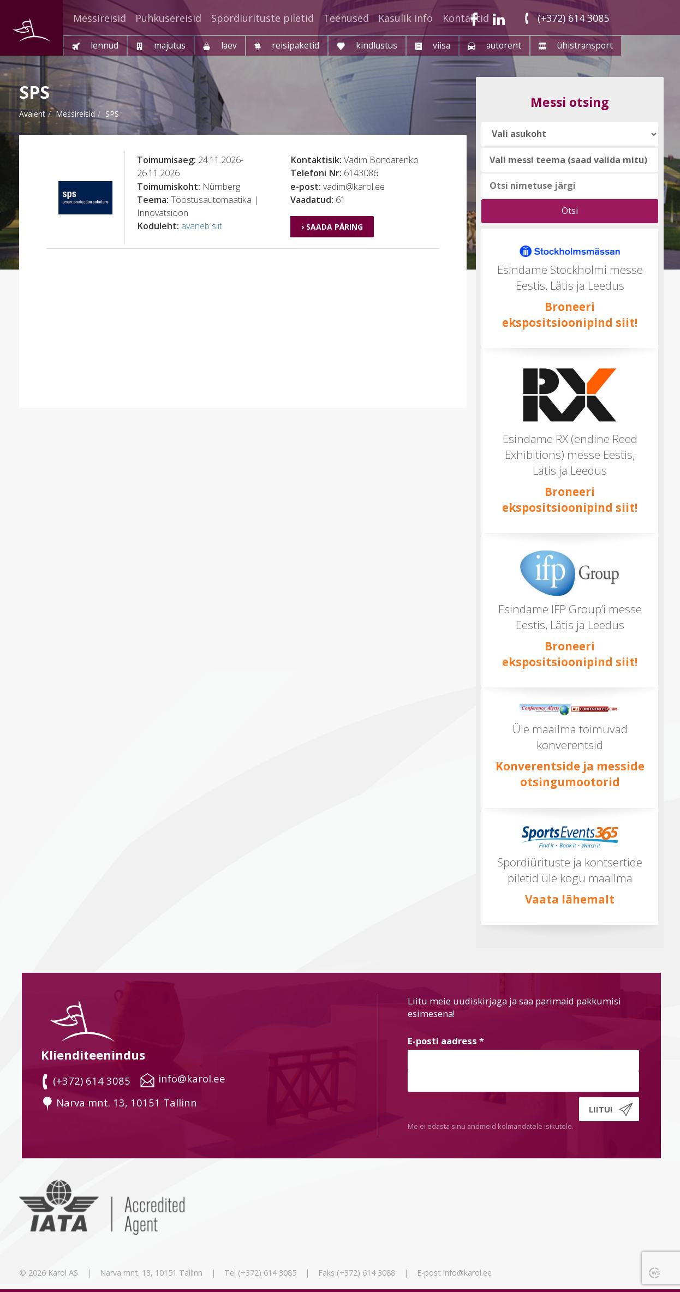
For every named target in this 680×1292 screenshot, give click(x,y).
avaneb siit (201, 226)
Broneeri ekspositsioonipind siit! (569, 314)
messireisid (75, 114)
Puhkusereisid (168, 18)
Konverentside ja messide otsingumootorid (570, 773)
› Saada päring (332, 227)
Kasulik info (405, 18)
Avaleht (32, 114)
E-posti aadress (446, 1040)
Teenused (346, 18)
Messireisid (99, 18)
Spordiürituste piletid (262, 18)
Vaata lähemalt (570, 899)
